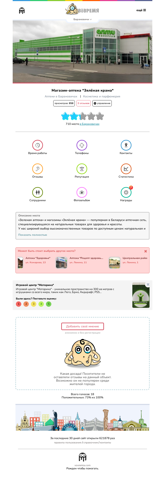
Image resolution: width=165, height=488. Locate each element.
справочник (90, 442)
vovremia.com (82, 465)
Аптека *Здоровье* (38, 258)
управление (102, 103)
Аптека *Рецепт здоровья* (86, 258)
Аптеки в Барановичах (61, 96)
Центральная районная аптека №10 (139, 258)
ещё (141, 10)
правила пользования (67, 442)
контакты (105, 442)
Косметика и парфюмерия (101, 96)
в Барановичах (89, 124)
